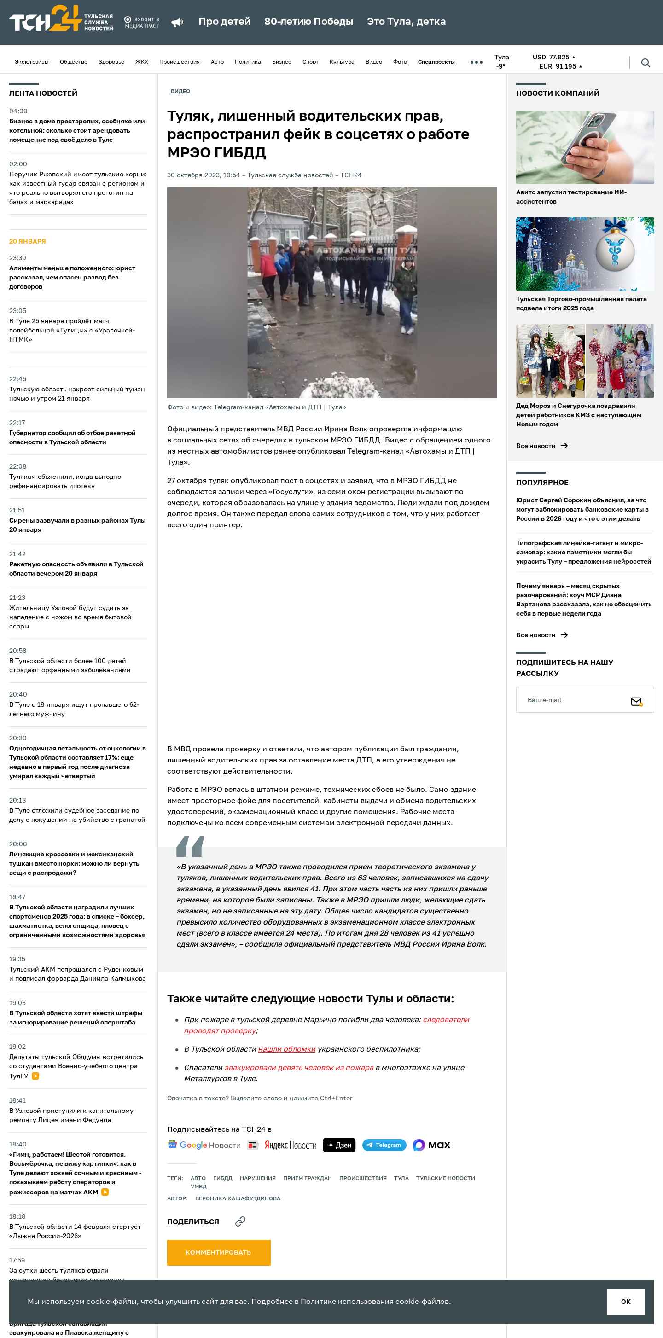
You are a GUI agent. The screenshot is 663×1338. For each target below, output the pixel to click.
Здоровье (111, 62)
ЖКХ (141, 62)
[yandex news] (281, 1145)
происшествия (363, 1178)
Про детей (224, 22)
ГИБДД (223, 1178)
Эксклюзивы (32, 62)
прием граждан (307, 1178)
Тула (401, 1178)
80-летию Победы (308, 22)
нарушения (258, 1178)
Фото (400, 62)
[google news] (204, 1145)
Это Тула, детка (406, 22)
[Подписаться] (637, 699)
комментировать (219, 1253)
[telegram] (384, 1145)
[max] (431, 1145)
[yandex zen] (339, 1145)
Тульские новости (445, 1178)
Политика (248, 62)
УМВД (199, 1187)
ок (626, 1302)
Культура (342, 62)
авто (198, 1178)
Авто (217, 62)
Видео (374, 62)
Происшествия (179, 62)
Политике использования (347, 1302)
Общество (73, 62)
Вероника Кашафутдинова (237, 1199)
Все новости (536, 446)
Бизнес (281, 62)
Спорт (310, 62)
